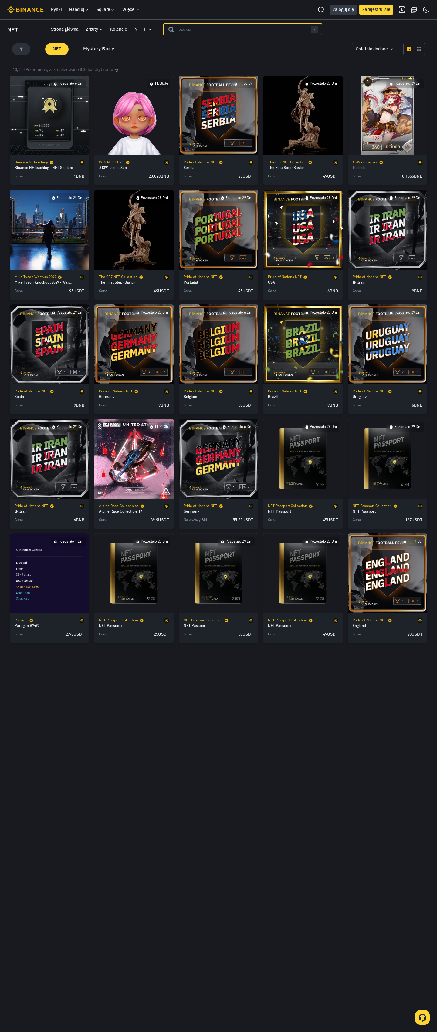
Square (106, 9)
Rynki (56, 10)
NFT (57, 49)
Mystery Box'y (98, 49)
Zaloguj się (343, 10)
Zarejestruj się (376, 10)
